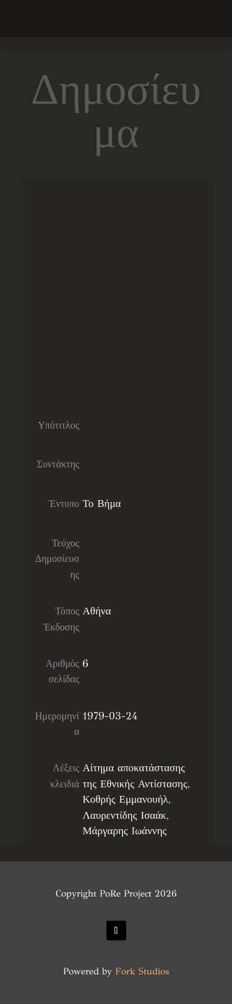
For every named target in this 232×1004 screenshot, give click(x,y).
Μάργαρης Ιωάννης (124, 830)
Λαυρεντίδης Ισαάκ (124, 815)
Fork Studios (142, 971)
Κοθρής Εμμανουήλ (125, 799)
